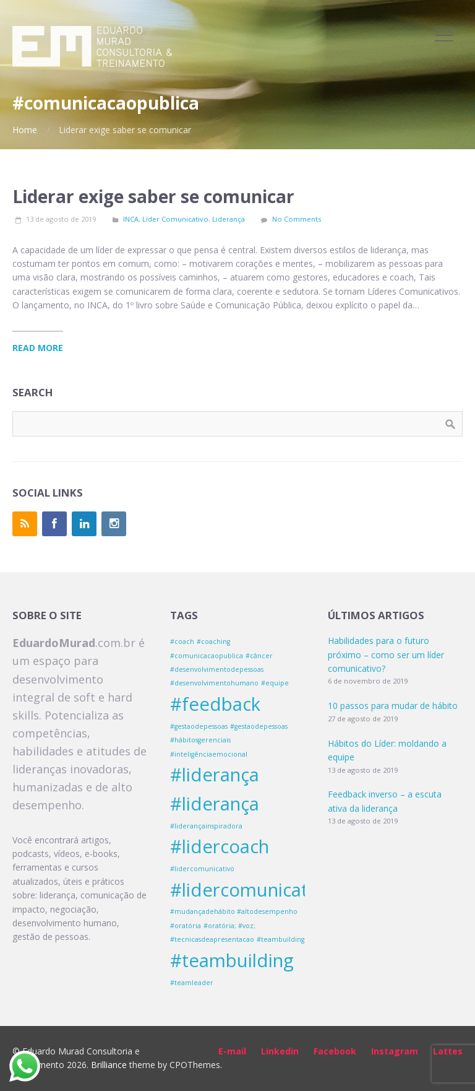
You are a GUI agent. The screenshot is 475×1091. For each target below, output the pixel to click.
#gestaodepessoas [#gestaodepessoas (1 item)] (199, 726)
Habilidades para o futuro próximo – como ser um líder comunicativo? (386, 654)
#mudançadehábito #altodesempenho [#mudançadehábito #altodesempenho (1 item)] (233, 911)
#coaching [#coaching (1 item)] (213, 641)
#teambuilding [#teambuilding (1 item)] (280, 939)
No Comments (296, 219)
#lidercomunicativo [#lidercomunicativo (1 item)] (202, 868)
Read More (37, 348)
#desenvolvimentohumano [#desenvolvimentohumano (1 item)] (214, 683)
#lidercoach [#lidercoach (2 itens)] (219, 846)
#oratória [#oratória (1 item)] (185, 925)
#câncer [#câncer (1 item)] (259, 655)
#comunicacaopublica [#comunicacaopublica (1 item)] (206, 655)
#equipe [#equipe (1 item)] (275, 683)
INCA (131, 219)
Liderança (228, 219)
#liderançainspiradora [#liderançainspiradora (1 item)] (206, 826)
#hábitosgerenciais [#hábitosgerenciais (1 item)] (200, 740)
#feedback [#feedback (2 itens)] (215, 704)
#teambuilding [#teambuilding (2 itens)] (232, 960)
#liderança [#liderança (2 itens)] (214, 774)
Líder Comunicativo (175, 219)
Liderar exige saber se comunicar (153, 196)
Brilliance (109, 1065)
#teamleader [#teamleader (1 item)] (191, 982)
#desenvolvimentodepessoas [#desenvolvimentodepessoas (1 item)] (216, 669)
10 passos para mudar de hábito (393, 705)
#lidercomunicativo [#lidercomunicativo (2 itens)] (251, 889)
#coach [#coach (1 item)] (182, 641)
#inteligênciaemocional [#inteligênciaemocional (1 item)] (208, 754)
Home (24, 130)
